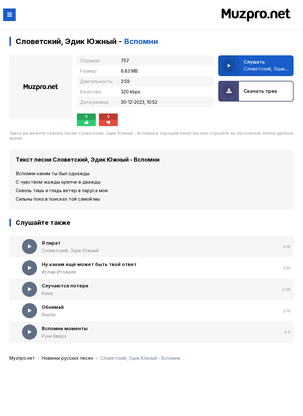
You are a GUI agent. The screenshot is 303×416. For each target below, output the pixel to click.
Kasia (47, 293)
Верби (49, 314)
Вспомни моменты (65, 328)
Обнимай (53, 307)
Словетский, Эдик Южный (70, 250)
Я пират (51, 243)
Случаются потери (65, 286)
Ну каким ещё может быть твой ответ (89, 264)
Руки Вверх (54, 336)
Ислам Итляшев (59, 272)
